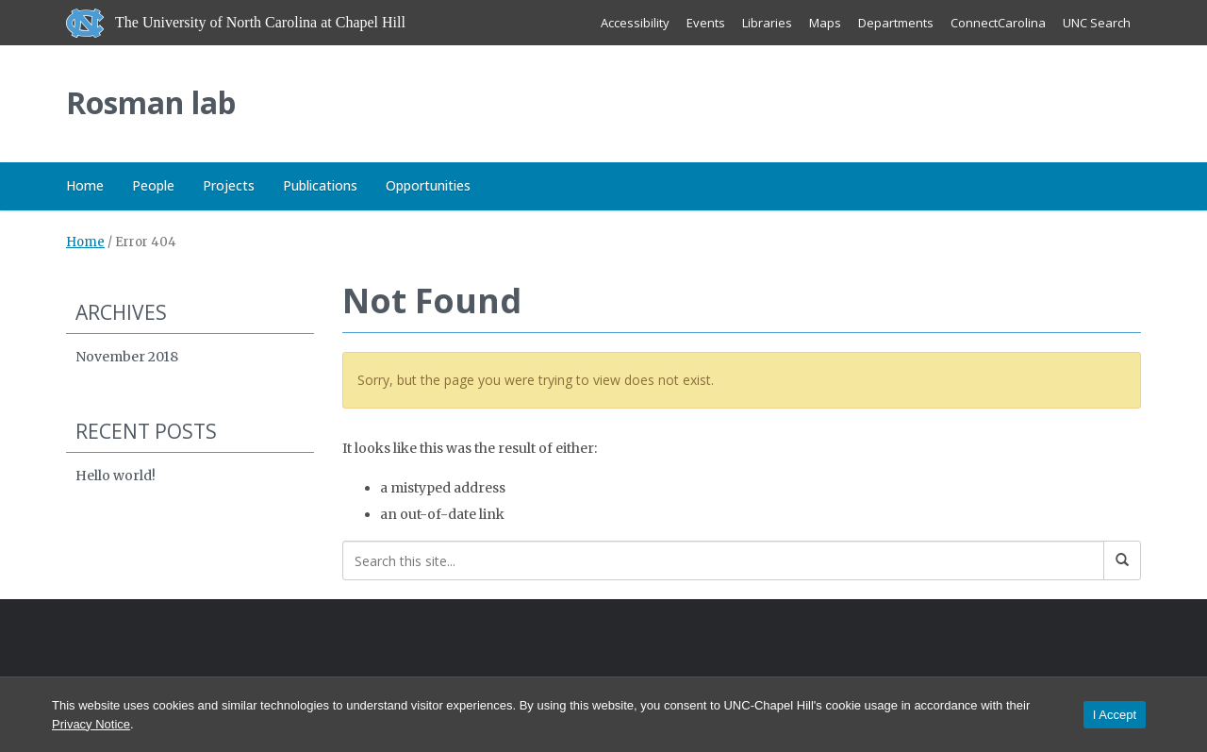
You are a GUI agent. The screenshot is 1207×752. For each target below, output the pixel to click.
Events (705, 22)
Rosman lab (151, 102)
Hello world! (115, 475)
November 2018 (126, 356)
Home (85, 185)
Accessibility (635, 22)
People (153, 185)
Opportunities (428, 185)
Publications (320, 185)
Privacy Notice (91, 724)
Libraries (767, 22)
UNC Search (1097, 22)
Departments (896, 22)
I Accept (1114, 715)
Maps (825, 22)
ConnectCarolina (998, 22)
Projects (229, 185)
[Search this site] (723, 560)
